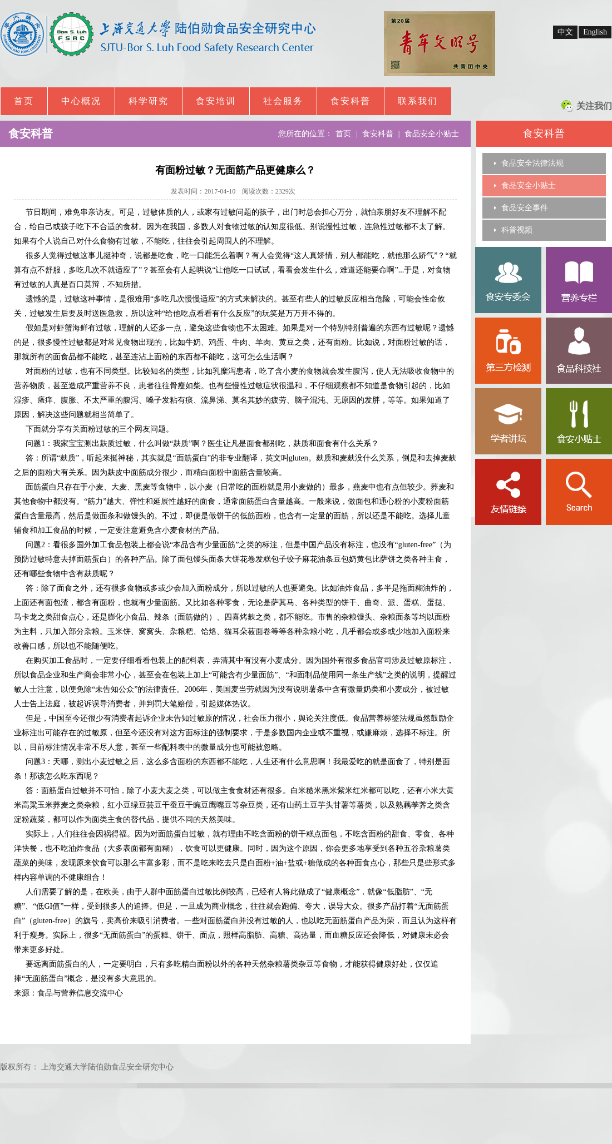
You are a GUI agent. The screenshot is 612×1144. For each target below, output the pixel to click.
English (595, 32)
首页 (24, 101)
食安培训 (216, 101)
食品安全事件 (524, 208)
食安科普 (350, 101)
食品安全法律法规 (532, 163)
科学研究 (149, 101)
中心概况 (81, 101)
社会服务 (283, 101)
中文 (565, 32)
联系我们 (418, 101)
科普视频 (516, 230)
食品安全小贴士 (528, 185)
